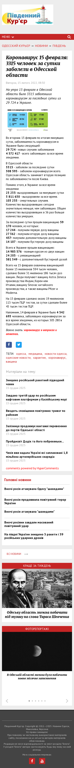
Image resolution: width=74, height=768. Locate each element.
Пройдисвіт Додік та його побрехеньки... (35, 441)
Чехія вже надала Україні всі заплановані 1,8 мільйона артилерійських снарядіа (37, 455)
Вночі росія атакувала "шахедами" (29, 511)
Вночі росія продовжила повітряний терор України (35, 501)
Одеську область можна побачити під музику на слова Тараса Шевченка (37, 614)
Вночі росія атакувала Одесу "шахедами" (34, 489)
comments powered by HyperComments (32, 468)
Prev (7, 701)
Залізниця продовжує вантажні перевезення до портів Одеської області (36, 428)
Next (67, 701)
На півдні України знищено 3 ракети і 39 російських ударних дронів (33, 536)
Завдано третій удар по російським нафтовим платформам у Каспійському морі (36, 397)
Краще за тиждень (37, 566)
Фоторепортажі (37, 629)
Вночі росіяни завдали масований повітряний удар (28, 524)
